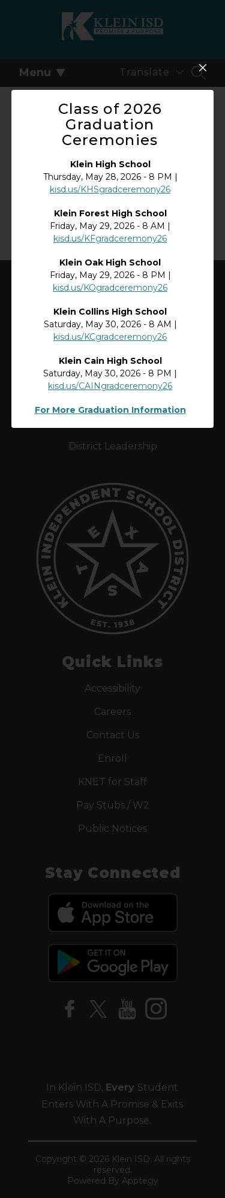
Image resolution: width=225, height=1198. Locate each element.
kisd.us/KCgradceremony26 (110, 432)
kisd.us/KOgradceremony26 (110, 383)
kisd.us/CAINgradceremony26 (110, 481)
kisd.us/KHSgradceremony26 (110, 285)
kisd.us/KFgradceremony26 (110, 334)
